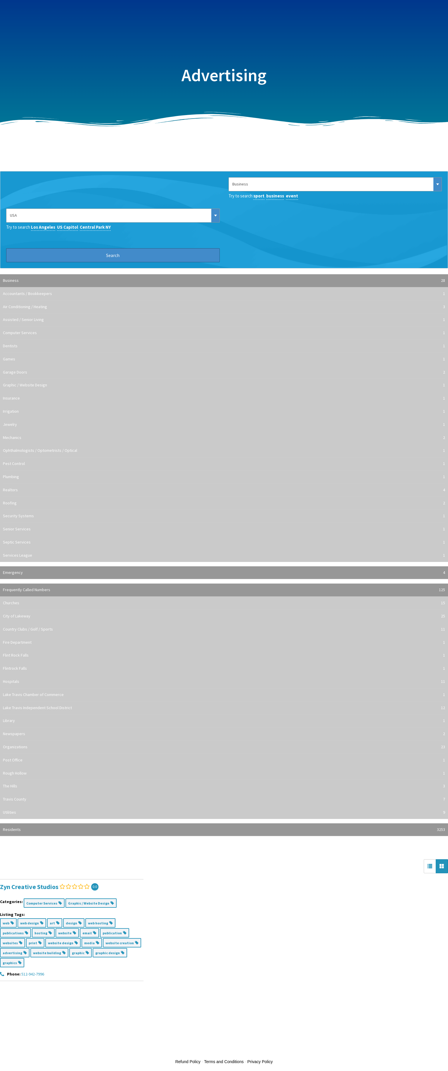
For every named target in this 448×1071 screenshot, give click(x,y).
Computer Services (224, 332)
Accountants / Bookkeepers (224, 293)
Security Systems (224, 516)
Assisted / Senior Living (224, 319)
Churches (224, 603)
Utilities (224, 812)
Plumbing (224, 476)
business (275, 196)
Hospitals (224, 681)
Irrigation (224, 411)
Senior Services (224, 529)
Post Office (224, 760)
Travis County (224, 799)
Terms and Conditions (223, 1061)
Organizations (224, 747)
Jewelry (224, 424)
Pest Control (224, 463)
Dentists (224, 346)
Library (224, 720)
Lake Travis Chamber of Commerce (224, 694)
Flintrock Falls (224, 668)
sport (258, 196)
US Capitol (67, 227)
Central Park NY (95, 227)
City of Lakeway (224, 616)
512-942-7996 (32, 974)
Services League (224, 555)
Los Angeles (43, 227)
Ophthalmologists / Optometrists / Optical (224, 450)
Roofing (224, 503)
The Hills (224, 786)
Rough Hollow (224, 773)
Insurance (224, 398)
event (292, 196)
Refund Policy (187, 1061)
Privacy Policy (260, 1061)
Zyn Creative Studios (29, 887)
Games (224, 359)
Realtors (224, 490)
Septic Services (224, 542)
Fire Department (224, 642)
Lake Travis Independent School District (224, 707)
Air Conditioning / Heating (224, 306)
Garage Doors (224, 372)
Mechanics (224, 437)
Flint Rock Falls (224, 655)
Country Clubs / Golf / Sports (224, 629)
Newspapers (224, 733)
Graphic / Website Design (224, 385)
